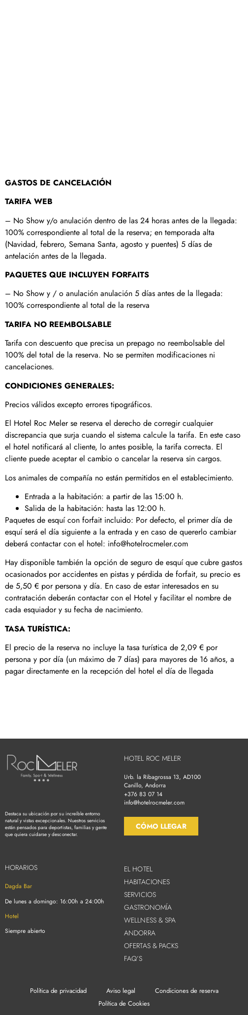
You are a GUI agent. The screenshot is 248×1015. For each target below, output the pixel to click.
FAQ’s (133, 958)
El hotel (138, 869)
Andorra (139, 933)
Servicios (140, 894)
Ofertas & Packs (151, 946)
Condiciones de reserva (186, 990)
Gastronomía (148, 907)
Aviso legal (120, 990)
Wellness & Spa (150, 920)
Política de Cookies (124, 1003)
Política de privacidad (58, 990)
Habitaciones (147, 882)
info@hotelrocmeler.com (154, 802)
